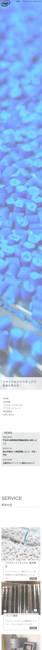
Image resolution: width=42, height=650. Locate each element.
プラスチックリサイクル (13, 405)
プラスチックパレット (12, 408)
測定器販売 (7, 411)
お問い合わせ (8, 415)
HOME (6, 399)
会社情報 (6, 402)
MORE (33, 648)
